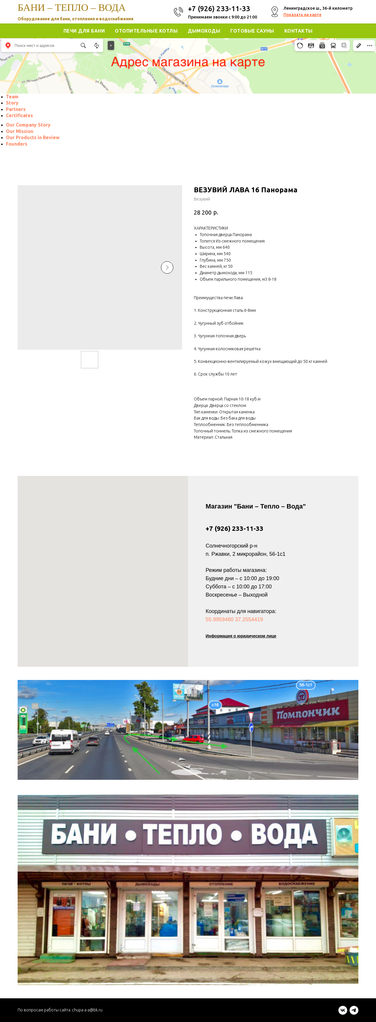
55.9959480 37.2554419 (234, 619)
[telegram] (354, 1013)
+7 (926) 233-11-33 (234, 528)
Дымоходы (204, 30)
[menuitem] (12, 96)
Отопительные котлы (146, 30)
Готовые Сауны (252, 30)
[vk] (342, 1013)
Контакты (298, 30)
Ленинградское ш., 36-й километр (317, 8)
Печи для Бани (84, 30)
